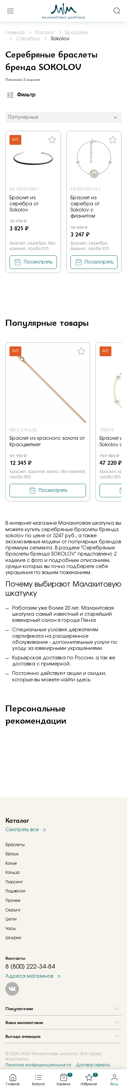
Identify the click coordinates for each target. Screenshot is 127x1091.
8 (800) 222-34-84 (30, 967)
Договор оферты (93, 1065)
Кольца (12, 872)
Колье (11, 863)
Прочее (13, 901)
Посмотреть (38, 262)
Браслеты (15, 845)
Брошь (12, 854)
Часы (10, 929)
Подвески (15, 891)
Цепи (11, 919)
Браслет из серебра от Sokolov (24, 204)
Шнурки (13, 938)
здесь (83, 680)
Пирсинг (14, 882)
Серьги (12, 910)
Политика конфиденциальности (38, 1065)
